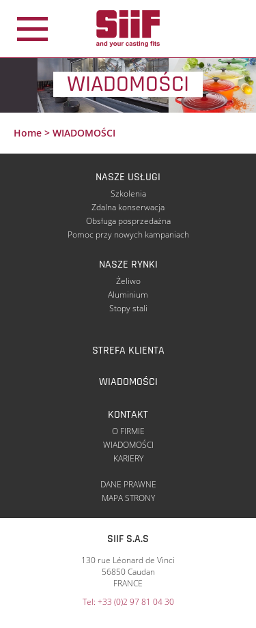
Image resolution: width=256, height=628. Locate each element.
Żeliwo (128, 281)
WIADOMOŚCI (128, 382)
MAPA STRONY (128, 498)
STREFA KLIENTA (128, 350)
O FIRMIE (128, 431)
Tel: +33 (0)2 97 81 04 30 (128, 602)
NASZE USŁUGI (128, 177)
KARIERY (128, 458)
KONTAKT (128, 415)
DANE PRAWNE (128, 484)
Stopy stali (128, 308)
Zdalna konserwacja (128, 207)
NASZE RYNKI (128, 264)
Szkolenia (128, 193)
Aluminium (128, 294)
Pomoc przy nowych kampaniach (128, 234)
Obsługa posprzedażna (128, 221)
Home (28, 132)
